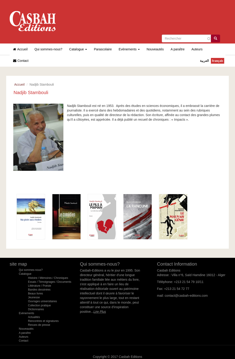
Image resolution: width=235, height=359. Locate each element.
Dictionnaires (36, 309)
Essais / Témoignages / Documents (49, 281)
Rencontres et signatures (43, 321)
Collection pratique (39, 305)
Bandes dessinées (39, 289)
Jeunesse (34, 297)
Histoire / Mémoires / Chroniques (48, 278)
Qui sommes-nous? (48, 49)
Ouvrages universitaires (42, 301)
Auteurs (196, 49)
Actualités (34, 317)
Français (217, 61)
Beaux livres (35, 293)
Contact (20, 61)
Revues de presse (39, 324)
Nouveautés (155, 49)
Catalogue (78, 49)
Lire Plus (99, 311)
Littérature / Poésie (39, 285)
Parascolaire (103, 49)
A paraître (178, 49)
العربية (204, 61)
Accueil (20, 49)
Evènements (129, 49)
